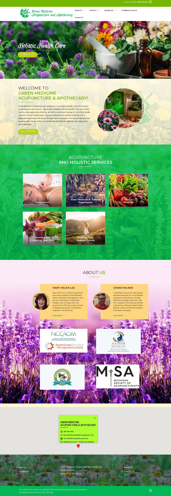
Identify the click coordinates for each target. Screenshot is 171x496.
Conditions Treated (129, 10)
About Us (81, 10)
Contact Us (79, 17)
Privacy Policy (40, 492)
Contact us (27, 54)
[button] (78, 446)
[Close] (95, 418)
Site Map (50, 492)
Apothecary (111, 10)
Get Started (28, 131)
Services (96, 10)
